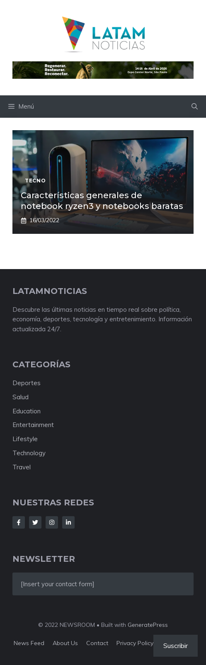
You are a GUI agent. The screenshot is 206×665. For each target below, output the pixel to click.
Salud (20, 397)
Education (26, 411)
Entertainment (33, 425)
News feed (29, 643)
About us (65, 643)
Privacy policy (134, 643)
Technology (29, 453)
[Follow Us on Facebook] (18, 522)
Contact (97, 643)
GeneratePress (148, 625)
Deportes (26, 383)
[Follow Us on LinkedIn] (68, 522)
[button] (194, 106)
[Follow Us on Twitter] (35, 522)
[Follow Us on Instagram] (52, 522)
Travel (21, 467)
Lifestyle (25, 439)
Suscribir (175, 645)
